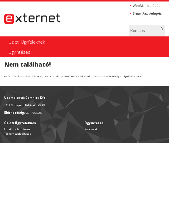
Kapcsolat (90, 129)
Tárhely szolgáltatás (17, 134)
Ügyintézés (19, 52)
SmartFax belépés (146, 13)
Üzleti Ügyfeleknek (27, 42)
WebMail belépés (145, 5)
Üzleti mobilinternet (18, 129)
